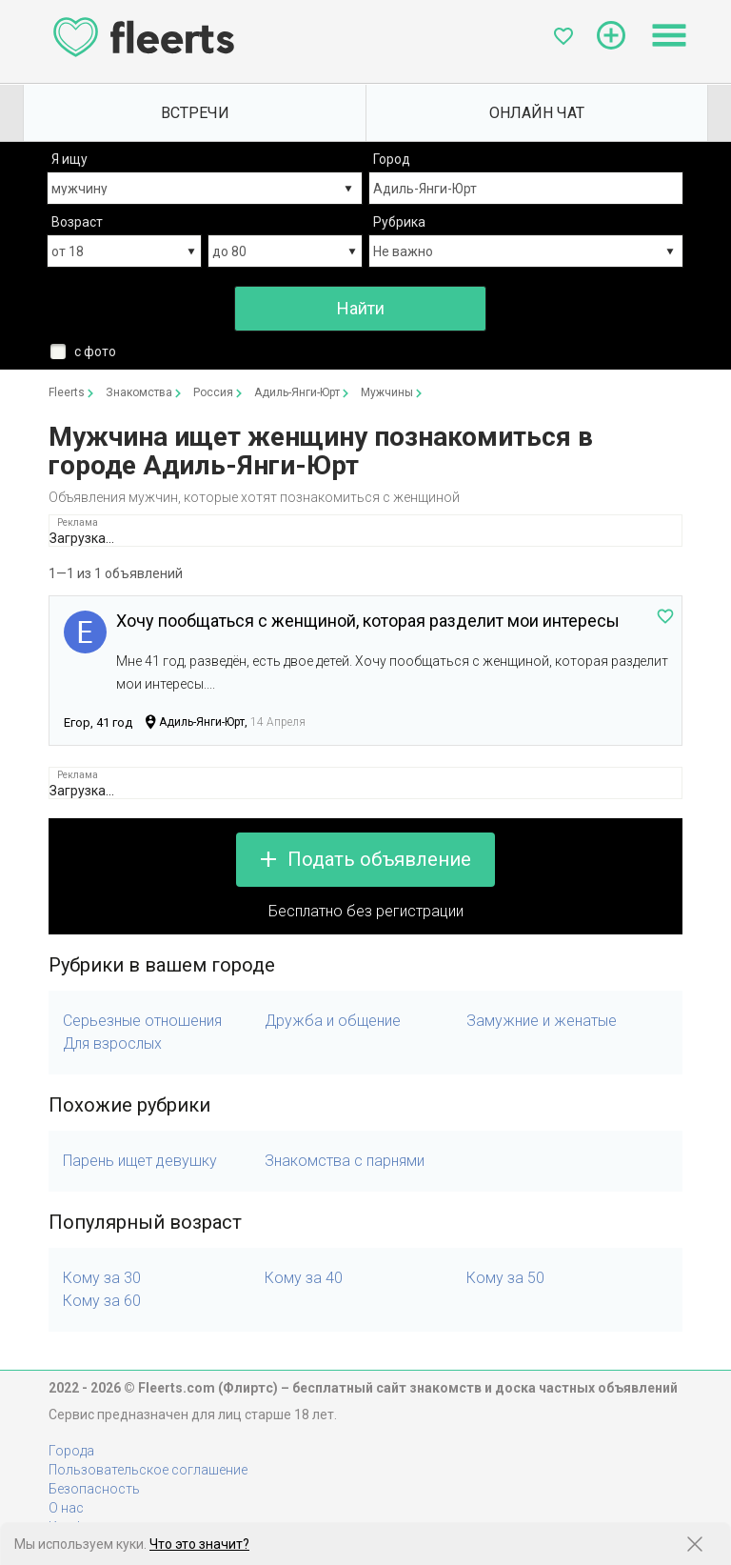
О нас (66, 1507)
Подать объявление (379, 859)
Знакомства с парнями (345, 1161)
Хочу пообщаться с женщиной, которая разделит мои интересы (368, 621)
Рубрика (399, 222)
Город (391, 159)
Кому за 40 (304, 1278)
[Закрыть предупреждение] (694, 1544)
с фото (95, 351)
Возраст (77, 222)
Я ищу (69, 159)
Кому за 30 (102, 1278)
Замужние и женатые (541, 1021)
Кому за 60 (102, 1301)
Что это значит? (199, 1544)
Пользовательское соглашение (148, 1469)
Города (71, 1450)
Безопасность (94, 1488)
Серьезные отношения (142, 1021)
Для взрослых (112, 1043)
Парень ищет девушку (140, 1161)
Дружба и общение (333, 1021)
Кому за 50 (505, 1278)
